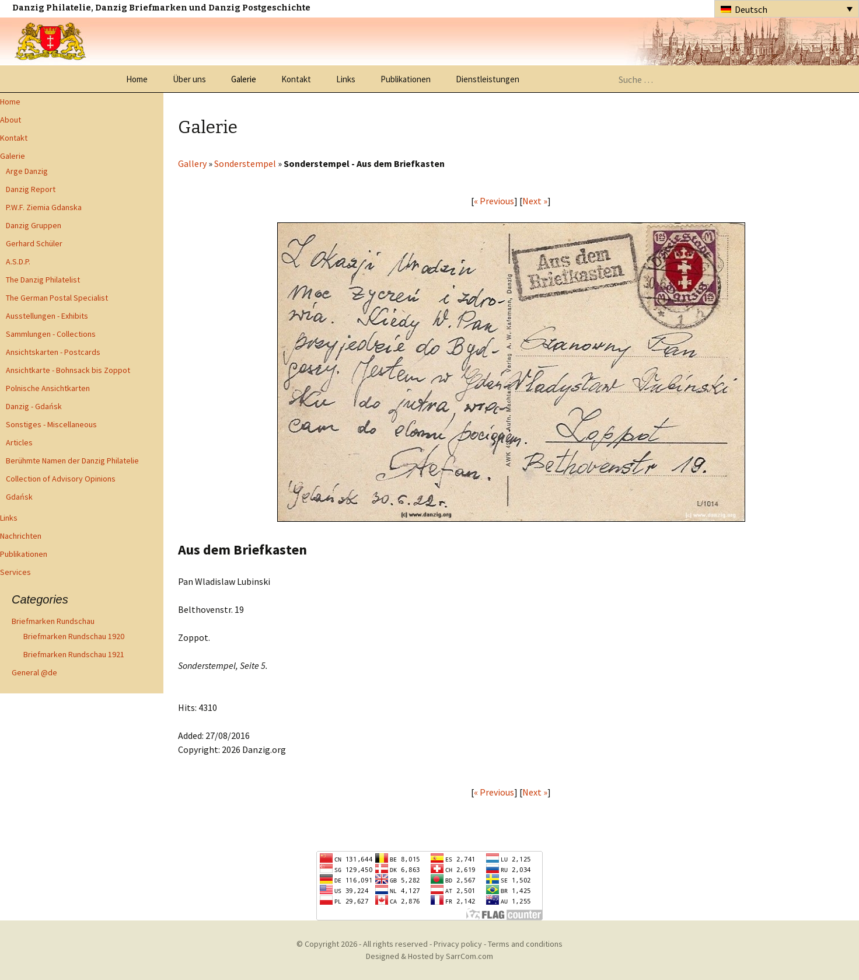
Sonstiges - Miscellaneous (51, 424)
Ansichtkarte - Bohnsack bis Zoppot (68, 370)
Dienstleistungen (487, 79)
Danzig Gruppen (33, 225)
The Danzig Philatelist (43, 279)
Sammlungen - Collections (51, 334)
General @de (34, 672)
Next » (534, 201)
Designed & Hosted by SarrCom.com (429, 956)
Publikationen (405, 79)
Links (345, 79)
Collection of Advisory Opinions (61, 478)
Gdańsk (19, 496)
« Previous (494, 201)
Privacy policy (458, 944)
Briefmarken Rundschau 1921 (73, 654)
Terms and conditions (525, 944)
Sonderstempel (245, 163)
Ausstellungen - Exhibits (47, 316)
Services (15, 572)
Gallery (192, 163)
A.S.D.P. (18, 261)
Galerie (243, 79)
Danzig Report (30, 189)
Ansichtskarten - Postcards (53, 352)
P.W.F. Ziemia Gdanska (44, 207)
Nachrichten (20, 536)
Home (137, 79)
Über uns (189, 79)
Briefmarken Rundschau (53, 621)
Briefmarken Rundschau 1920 (73, 636)
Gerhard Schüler (34, 243)
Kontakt (296, 79)
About (10, 119)
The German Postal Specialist (57, 297)
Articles (19, 442)
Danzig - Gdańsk (34, 406)
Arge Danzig (27, 171)
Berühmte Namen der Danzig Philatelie (72, 460)
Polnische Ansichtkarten (48, 388)
